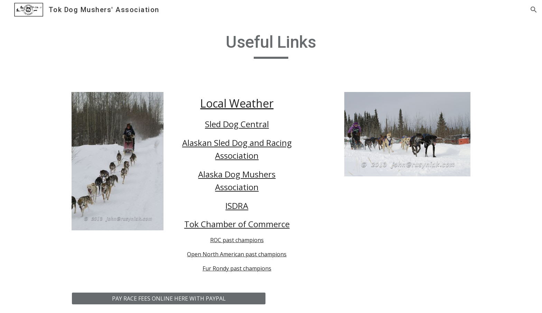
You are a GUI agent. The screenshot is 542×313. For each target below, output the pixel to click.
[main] (271, 45)
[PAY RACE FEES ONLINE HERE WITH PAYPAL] (168, 298)
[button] (533, 9)
